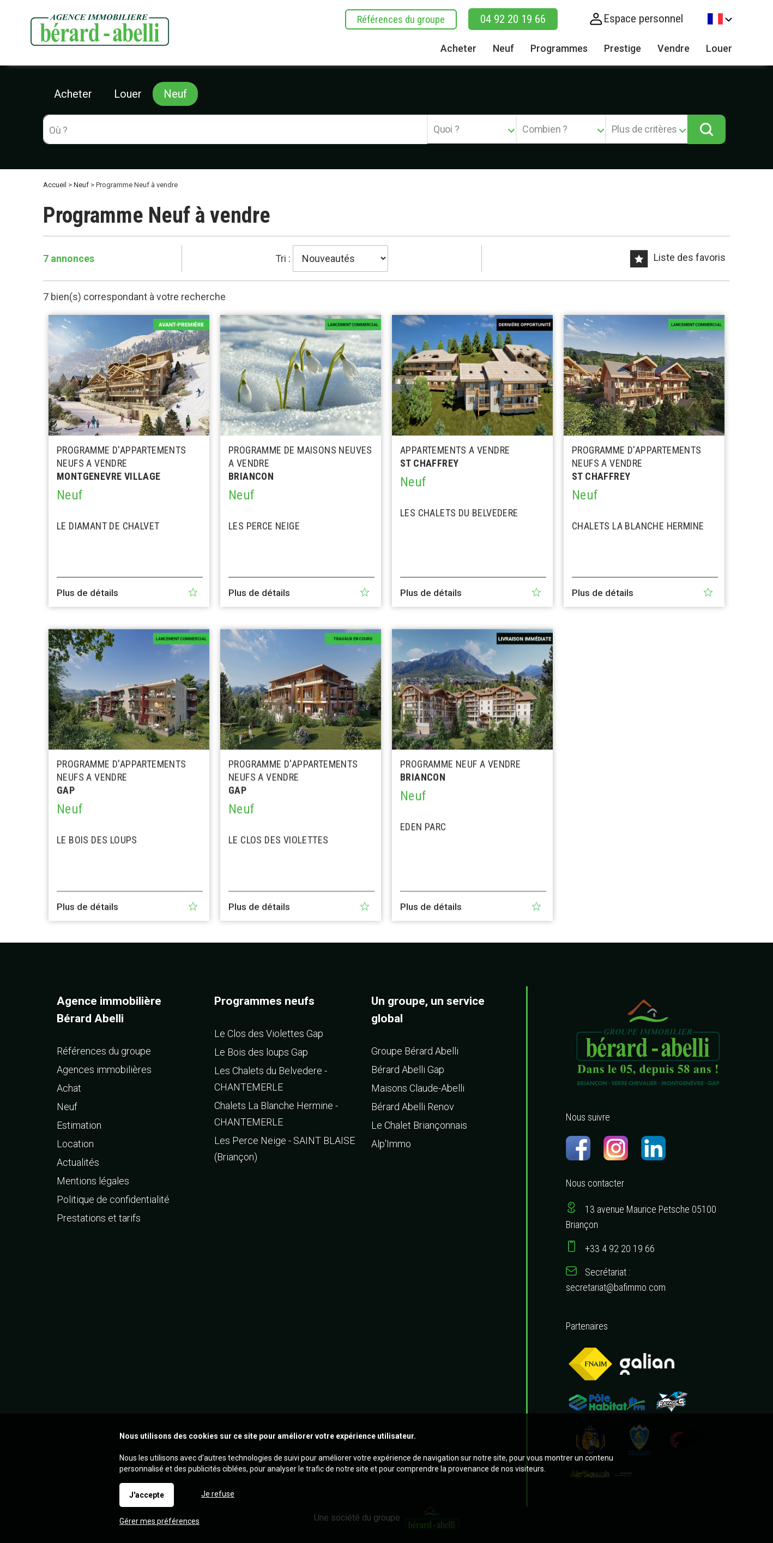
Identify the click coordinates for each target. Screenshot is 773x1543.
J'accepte (146, 1495)
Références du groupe (401, 19)
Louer (128, 93)
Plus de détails (87, 592)
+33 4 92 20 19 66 (620, 1248)
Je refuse (217, 1494)
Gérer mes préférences (159, 1521)
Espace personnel (643, 18)
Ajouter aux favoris (193, 592)
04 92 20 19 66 (513, 19)
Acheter (73, 93)
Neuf (175, 93)
